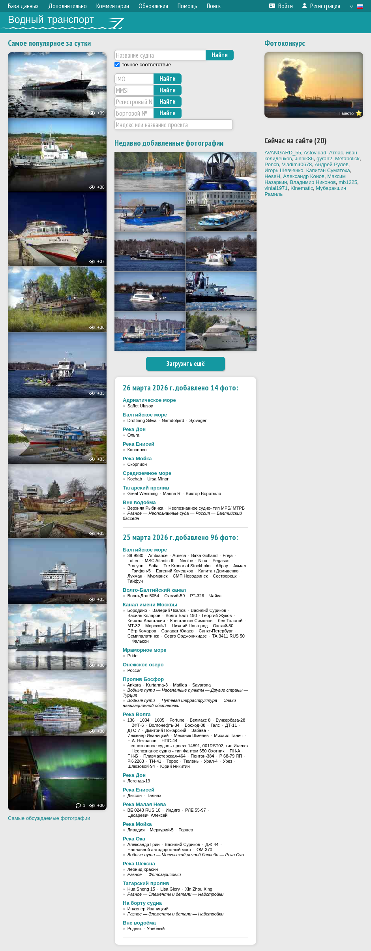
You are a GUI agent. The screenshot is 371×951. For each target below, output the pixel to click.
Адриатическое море (149, 400)
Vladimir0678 (297, 164)
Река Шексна (139, 864)
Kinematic (301, 188)
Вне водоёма (139, 502)
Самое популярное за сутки (49, 43)
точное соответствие (146, 65)
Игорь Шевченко (283, 170)
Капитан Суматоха (328, 170)
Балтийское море (145, 415)
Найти (220, 55)
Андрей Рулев (331, 164)
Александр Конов (303, 176)
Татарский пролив (146, 488)
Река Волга (137, 714)
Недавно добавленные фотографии (168, 143)
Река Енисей (138, 444)
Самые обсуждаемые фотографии (49, 818)
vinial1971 (276, 188)
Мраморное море (145, 650)
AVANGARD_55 (282, 153)
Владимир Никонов (312, 182)
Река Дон (134, 429)
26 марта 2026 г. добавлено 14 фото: (180, 388)
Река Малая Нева (144, 804)
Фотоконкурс (284, 43)
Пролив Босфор (143, 679)
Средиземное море (147, 473)
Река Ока (134, 839)
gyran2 (324, 158)
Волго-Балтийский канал (154, 590)
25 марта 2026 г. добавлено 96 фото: (180, 537)
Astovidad (315, 153)
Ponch (271, 164)
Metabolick (347, 158)
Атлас (336, 153)
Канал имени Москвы (150, 605)
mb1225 (348, 182)
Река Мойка (137, 458)
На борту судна (142, 903)
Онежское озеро (143, 665)
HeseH (272, 176)
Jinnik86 (304, 158)
